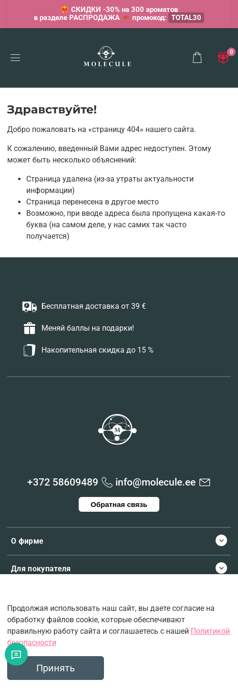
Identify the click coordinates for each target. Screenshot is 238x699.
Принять (55, 668)
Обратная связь (119, 504)
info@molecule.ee (155, 482)
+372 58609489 (62, 482)
